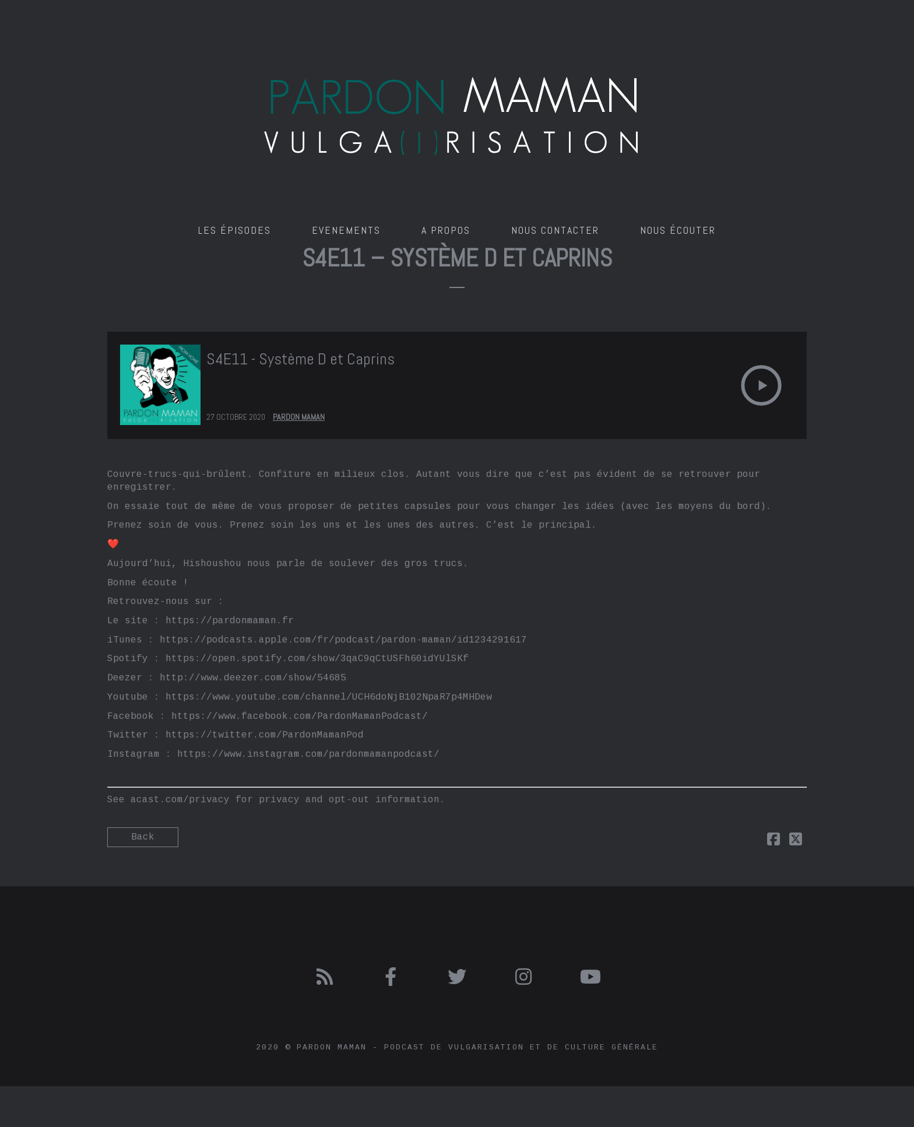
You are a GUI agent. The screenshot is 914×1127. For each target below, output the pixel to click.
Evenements (346, 230)
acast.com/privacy (180, 800)
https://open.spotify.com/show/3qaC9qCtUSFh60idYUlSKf (317, 659)
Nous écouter (678, 230)
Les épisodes (234, 230)
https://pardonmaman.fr (230, 621)
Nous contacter (555, 230)
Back (142, 837)
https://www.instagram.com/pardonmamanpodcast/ (308, 754)
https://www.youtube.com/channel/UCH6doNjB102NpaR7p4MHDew (329, 697)
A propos (445, 230)
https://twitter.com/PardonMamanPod (265, 735)
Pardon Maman (299, 417)
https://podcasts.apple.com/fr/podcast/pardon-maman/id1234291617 (343, 640)
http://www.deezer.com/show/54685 (253, 678)
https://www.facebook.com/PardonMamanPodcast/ (299, 716)
